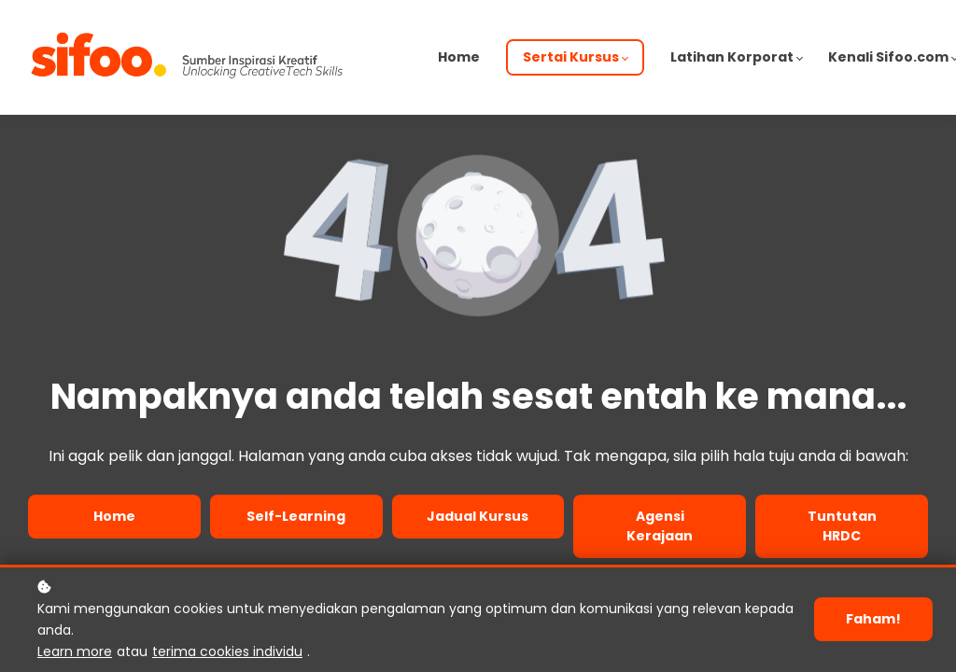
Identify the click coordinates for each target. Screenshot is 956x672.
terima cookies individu (227, 651)
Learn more (74, 651)
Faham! (873, 618)
